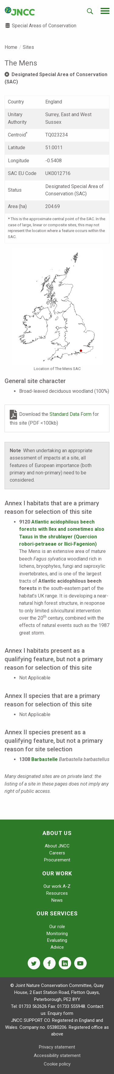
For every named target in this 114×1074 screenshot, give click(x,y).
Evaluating (57, 940)
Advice (57, 947)
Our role (57, 926)
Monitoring (57, 933)
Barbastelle (44, 759)
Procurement (57, 860)
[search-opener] (90, 11)
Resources (57, 893)
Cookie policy (57, 1064)
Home (11, 47)
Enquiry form (60, 1013)
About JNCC (57, 846)
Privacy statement (57, 1047)
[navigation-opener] (105, 11)
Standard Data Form (71, 414)
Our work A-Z (57, 886)
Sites (28, 47)
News (57, 900)
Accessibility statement (57, 1055)
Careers (57, 853)
